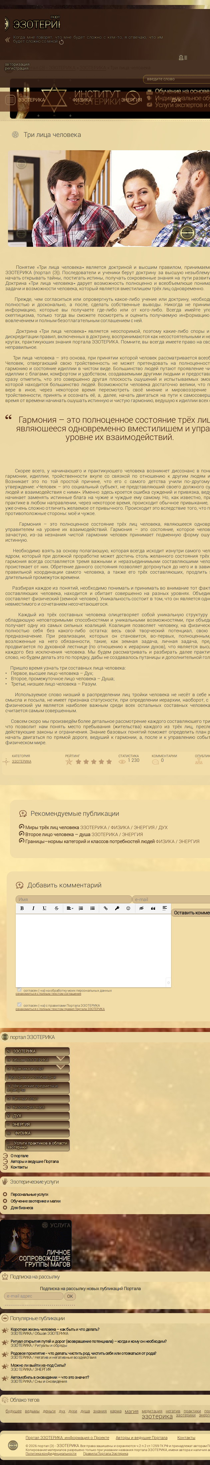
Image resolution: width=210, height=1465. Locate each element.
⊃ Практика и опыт (25, 1068)
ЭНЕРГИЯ (131, 100)
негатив (173, 1411)
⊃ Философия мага (25, 1107)
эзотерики (186, 1415)
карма (115, 1411)
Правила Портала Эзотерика (105, 1453)
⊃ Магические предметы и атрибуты (32, 1088)
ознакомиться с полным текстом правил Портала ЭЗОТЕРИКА (60, 1009)
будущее (14, 1411)
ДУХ (176, 100)
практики (192, 1411)
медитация (152, 1411)
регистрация (17, 68)
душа (85, 1411)
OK (70, 1296)
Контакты (186, 1438)
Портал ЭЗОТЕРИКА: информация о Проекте (67, 1438)
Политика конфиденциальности (51, 1453)
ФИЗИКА (82, 100)
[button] (22, 908)
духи (73, 1411)
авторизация (17, 64)
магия (131, 1411)
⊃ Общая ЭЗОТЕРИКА (27, 1060)
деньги (49, 1411)
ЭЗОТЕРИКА (31, 100)
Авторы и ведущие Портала (141, 1438)
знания (100, 1411)
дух (62, 1411)
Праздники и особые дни (31, 1077)
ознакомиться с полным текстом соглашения (48, 993)
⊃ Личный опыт (22, 1098)
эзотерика (157, 1416)
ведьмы (32, 1411)
